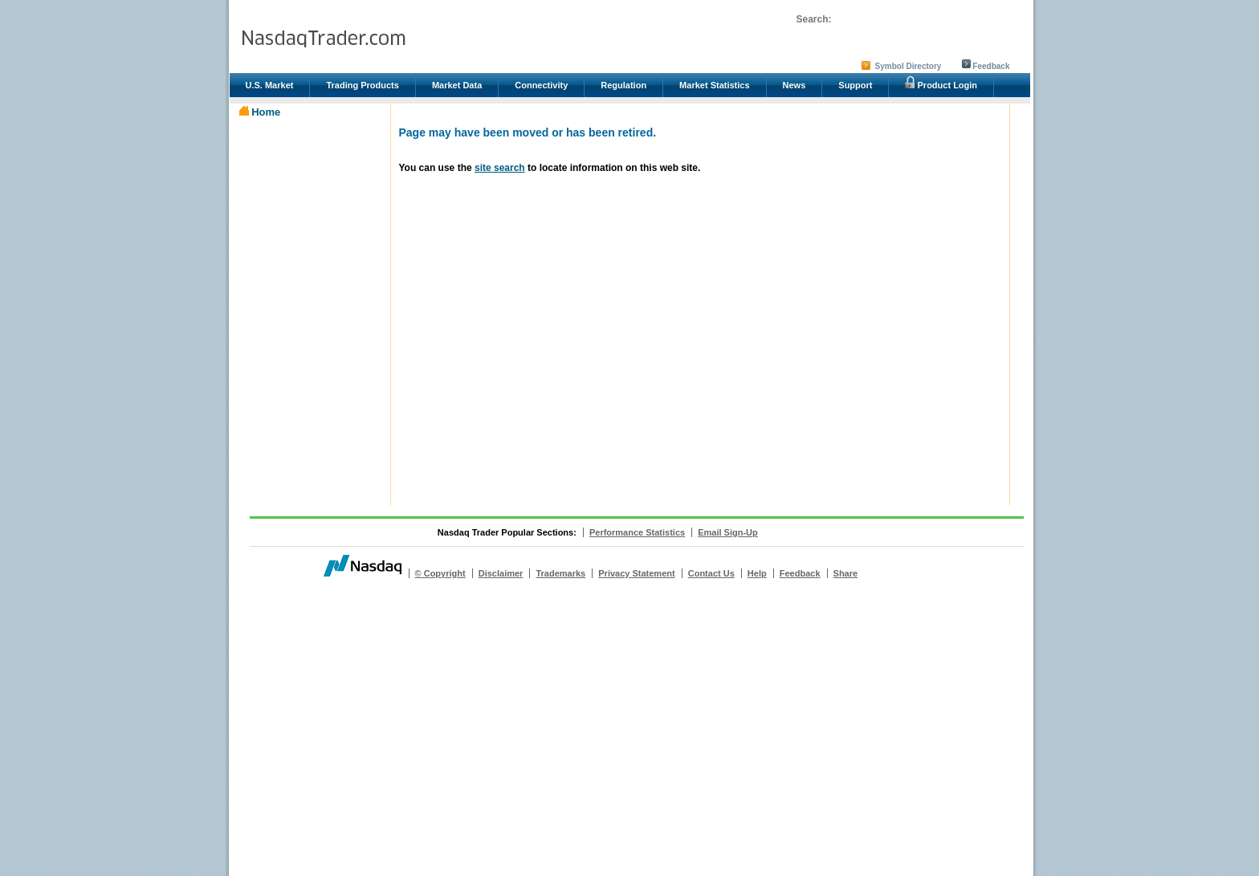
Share (845, 573)
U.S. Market (270, 85)
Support (855, 85)
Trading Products (362, 85)
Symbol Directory (908, 66)
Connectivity (541, 85)
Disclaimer (501, 573)
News (794, 85)
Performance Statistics (637, 532)
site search (500, 167)
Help (757, 573)
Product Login (941, 82)
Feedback (990, 66)
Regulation (623, 85)
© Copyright (440, 573)
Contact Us (711, 573)
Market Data (457, 85)
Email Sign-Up (728, 532)
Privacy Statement (636, 573)
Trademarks (560, 573)
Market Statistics (714, 85)
